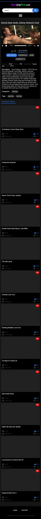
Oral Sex (14, 91)
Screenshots (22, 55)
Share (32, 55)
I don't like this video (15, 51)
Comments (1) (20, 59)
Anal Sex (11, 96)
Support (25, 510)
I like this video (12, 51)
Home (15, 510)
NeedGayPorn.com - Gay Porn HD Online (19, 515)
